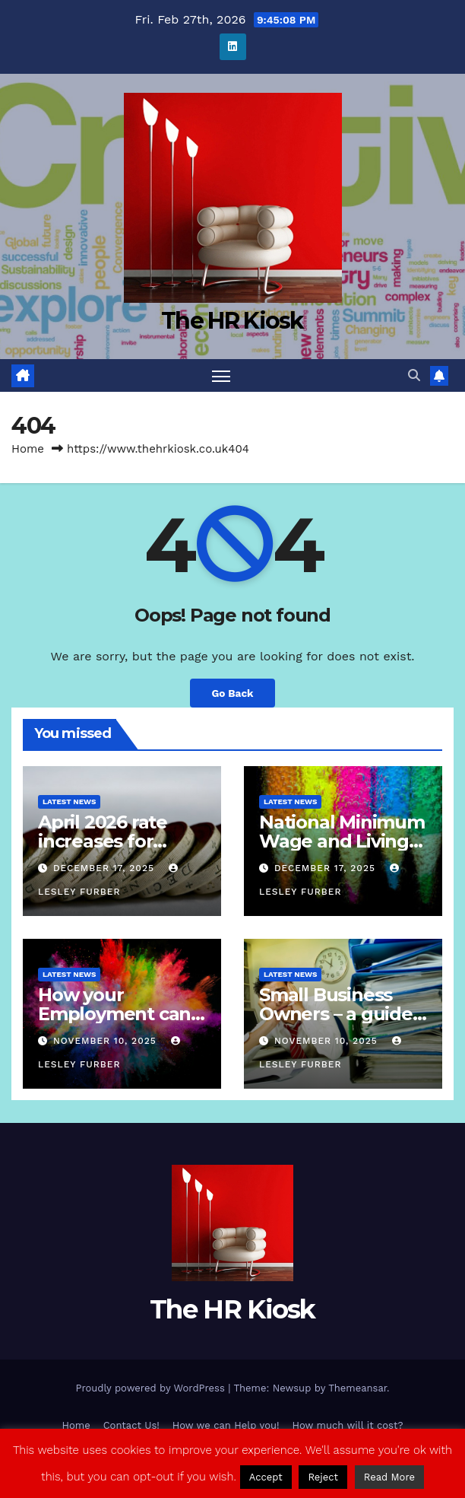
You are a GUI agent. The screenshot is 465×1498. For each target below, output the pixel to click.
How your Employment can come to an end (114, 1014)
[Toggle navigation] (221, 375)
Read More (389, 1477)
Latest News (69, 801)
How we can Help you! (226, 1425)
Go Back (232, 693)
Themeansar (357, 1388)
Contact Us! (131, 1425)
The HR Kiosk (232, 321)
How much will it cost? (348, 1425)
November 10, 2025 (106, 1040)
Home (27, 449)
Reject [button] (323, 1477)
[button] (414, 375)
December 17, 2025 (105, 868)
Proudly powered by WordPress (151, 1388)
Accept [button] (266, 1477)
